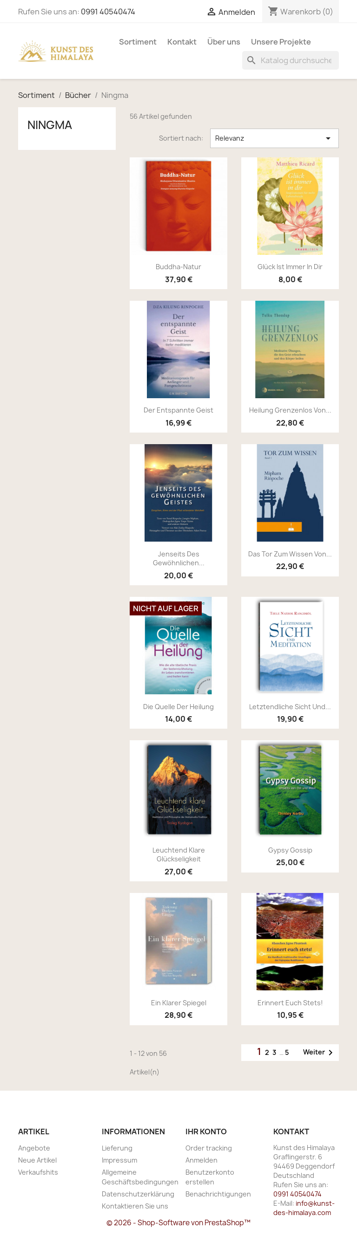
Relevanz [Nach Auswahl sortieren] (274, 138)
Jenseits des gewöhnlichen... (179, 559)
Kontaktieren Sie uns (135, 1206)
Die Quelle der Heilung (178, 706)
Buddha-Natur (178, 266)
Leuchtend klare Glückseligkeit (178, 855)
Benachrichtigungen (218, 1194)
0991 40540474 (108, 11)
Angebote (34, 1148)
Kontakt (182, 42)
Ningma (49, 125)
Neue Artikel (37, 1160)
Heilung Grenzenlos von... (290, 410)
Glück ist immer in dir (290, 266)
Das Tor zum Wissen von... (290, 554)
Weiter (319, 1052)
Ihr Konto (206, 1131)
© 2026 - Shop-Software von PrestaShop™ (178, 1223)
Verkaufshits (38, 1172)
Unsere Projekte (281, 42)
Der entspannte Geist (178, 410)
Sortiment (138, 42)
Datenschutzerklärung (138, 1194)
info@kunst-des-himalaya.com (304, 1208)
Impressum (119, 1160)
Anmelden (201, 1160)
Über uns (223, 42)
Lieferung (117, 1148)
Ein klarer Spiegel (178, 1002)
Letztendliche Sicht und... (290, 706)
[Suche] (290, 60)
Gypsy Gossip (290, 850)
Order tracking (208, 1148)
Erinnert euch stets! (290, 1002)
